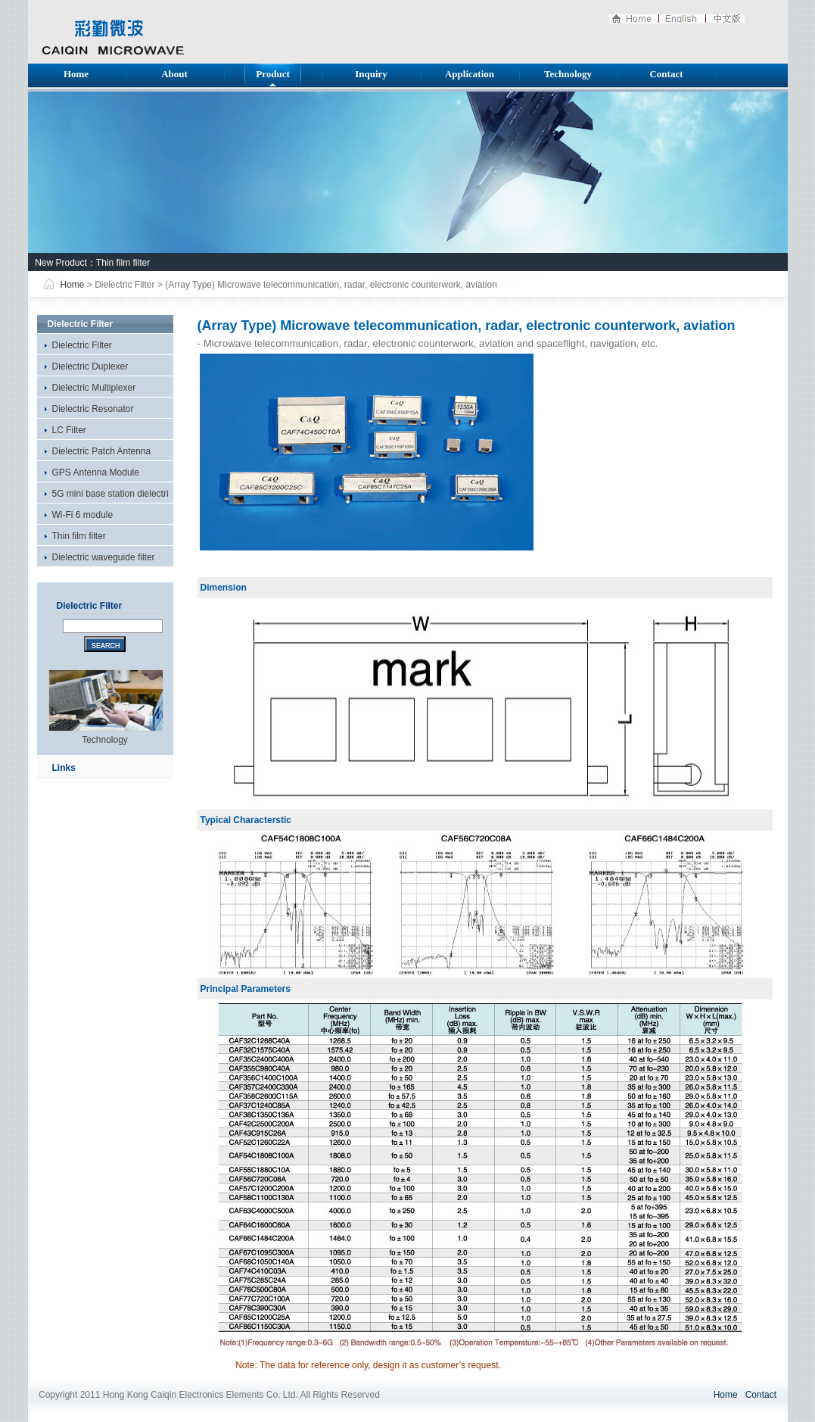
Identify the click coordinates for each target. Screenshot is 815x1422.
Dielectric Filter (82, 345)
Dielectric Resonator (93, 409)
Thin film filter (123, 262)
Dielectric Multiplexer (94, 387)
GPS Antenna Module (95, 472)
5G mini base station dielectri (110, 493)
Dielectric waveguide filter (103, 557)
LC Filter (69, 430)
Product (273, 74)
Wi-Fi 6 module (83, 515)
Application (469, 74)
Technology (568, 74)
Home (76, 74)
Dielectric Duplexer (90, 366)
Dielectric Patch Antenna (101, 451)
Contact (666, 74)
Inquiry (371, 74)
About (174, 74)
